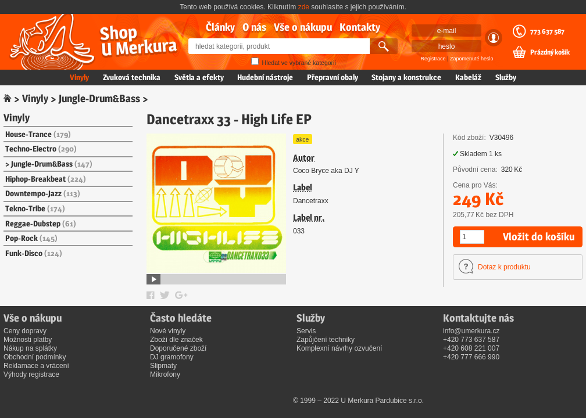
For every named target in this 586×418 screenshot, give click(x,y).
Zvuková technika (131, 77)
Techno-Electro (41, 148)
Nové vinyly (167, 331)
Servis (306, 331)
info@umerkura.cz (471, 331)
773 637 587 (547, 31)
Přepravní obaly (332, 77)
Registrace (433, 59)
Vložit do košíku (538, 236)
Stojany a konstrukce (406, 77)
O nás (254, 27)
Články (220, 27)
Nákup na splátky (30, 348)
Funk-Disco (33, 253)
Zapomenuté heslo (472, 59)
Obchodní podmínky (34, 357)
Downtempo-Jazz (42, 193)
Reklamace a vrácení (36, 366)
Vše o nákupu (303, 27)
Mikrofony (165, 374)
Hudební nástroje (265, 77)
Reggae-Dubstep (40, 223)
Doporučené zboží (178, 348)
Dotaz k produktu (504, 267)
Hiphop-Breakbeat (45, 178)
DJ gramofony (172, 357)
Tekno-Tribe (35, 208)
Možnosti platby (27, 340)
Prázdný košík (550, 52)
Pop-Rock (31, 238)
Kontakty (360, 27)
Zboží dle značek (176, 340)
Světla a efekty (199, 77)
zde (303, 7)
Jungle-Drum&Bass (99, 98)
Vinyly (79, 77)
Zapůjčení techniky (325, 340)
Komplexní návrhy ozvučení (339, 348)
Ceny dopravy (25, 331)
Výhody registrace (31, 374)
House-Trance (38, 134)
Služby (505, 77)
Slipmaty (163, 366)
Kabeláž (468, 77)
